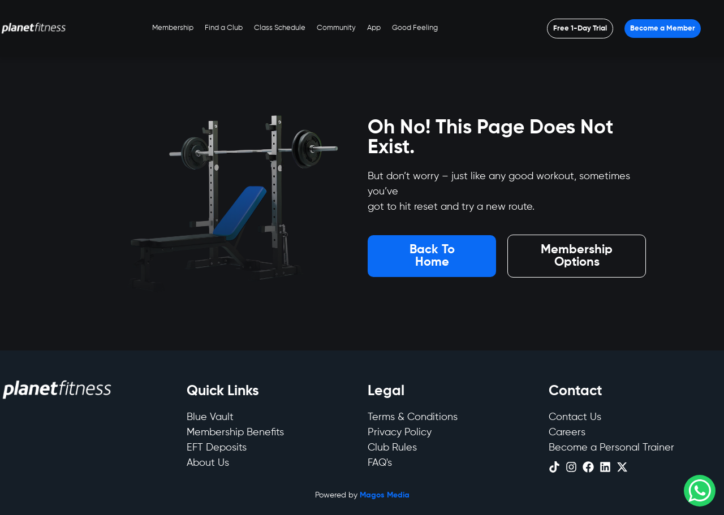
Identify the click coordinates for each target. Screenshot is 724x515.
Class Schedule (279, 28)
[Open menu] (580, 28)
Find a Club (224, 28)
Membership (172, 28)
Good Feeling (415, 28)
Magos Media (385, 495)
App (374, 28)
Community (336, 28)
